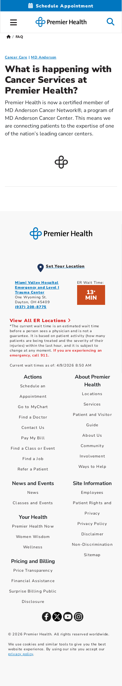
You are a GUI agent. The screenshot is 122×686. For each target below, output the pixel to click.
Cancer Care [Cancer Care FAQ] (16, 57)
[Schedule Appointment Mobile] (60, 6)
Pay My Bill (33, 438)
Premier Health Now (33, 526)
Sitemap (92, 554)
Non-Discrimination (92, 544)
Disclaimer (92, 534)
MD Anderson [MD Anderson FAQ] (43, 57)
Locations (92, 393)
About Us (92, 435)
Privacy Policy (92, 523)
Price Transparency (33, 570)
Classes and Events (33, 502)
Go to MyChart (33, 406)
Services (92, 404)
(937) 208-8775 (31, 307)
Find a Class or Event (33, 448)
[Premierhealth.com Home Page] (9, 36)
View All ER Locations (40, 321)
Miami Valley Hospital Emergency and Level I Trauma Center (37, 287)
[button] (13, 21)
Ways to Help (92, 466)
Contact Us (33, 427)
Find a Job (33, 458)
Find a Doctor (33, 417)
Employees (92, 492)
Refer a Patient (33, 469)
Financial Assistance (33, 580)
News (33, 492)
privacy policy (20, 654)
